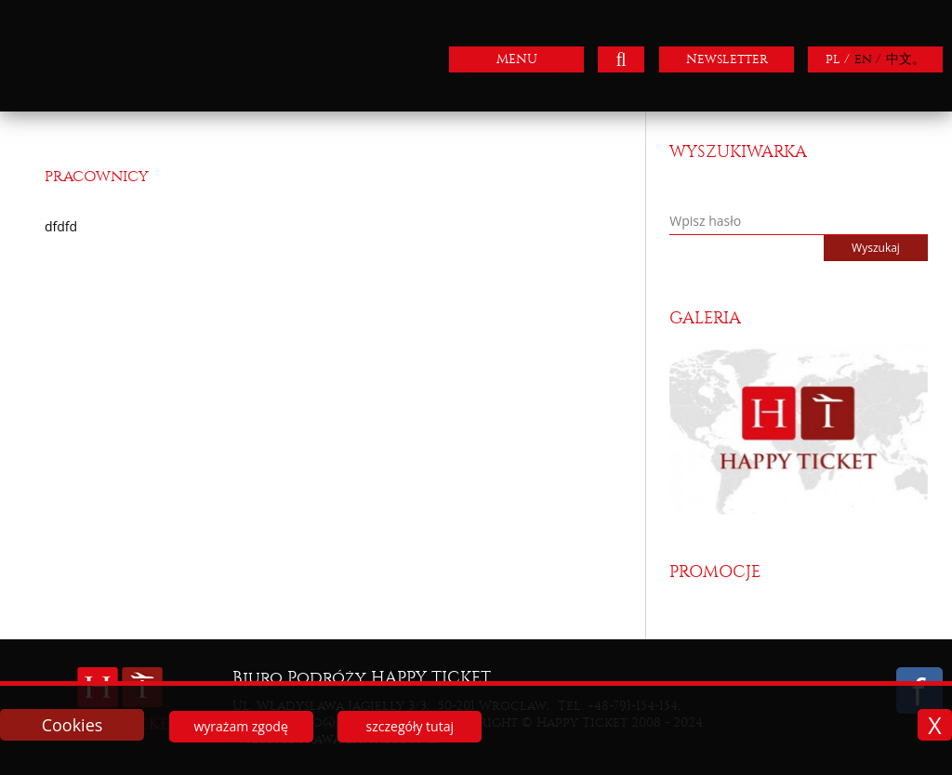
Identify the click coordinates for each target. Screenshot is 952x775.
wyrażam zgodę (240, 726)
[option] (798, 429)
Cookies (72, 725)
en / (867, 59)
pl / (838, 59)
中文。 (905, 59)
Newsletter (727, 59)
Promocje (714, 572)
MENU (516, 59)
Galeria (705, 318)
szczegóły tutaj (410, 726)
